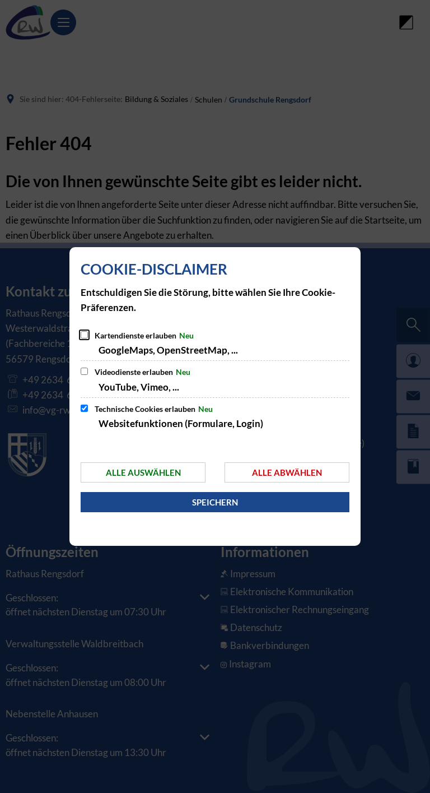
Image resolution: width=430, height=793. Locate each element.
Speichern (215, 502)
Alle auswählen (143, 472)
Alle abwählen (287, 472)
